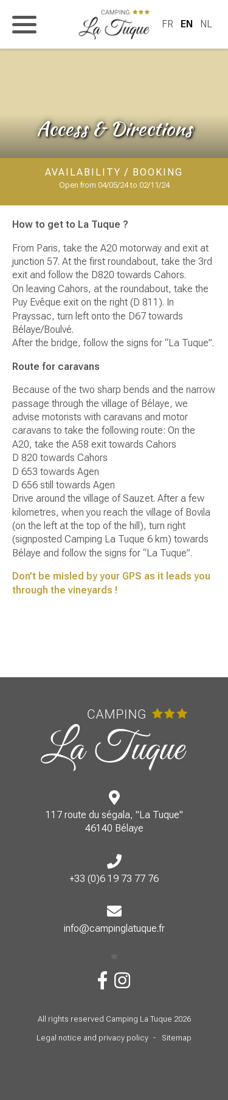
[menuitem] (167, 24)
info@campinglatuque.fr (114, 928)
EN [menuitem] (187, 24)
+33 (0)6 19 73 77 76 (114, 878)
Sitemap (177, 1037)
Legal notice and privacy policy (92, 1037)
